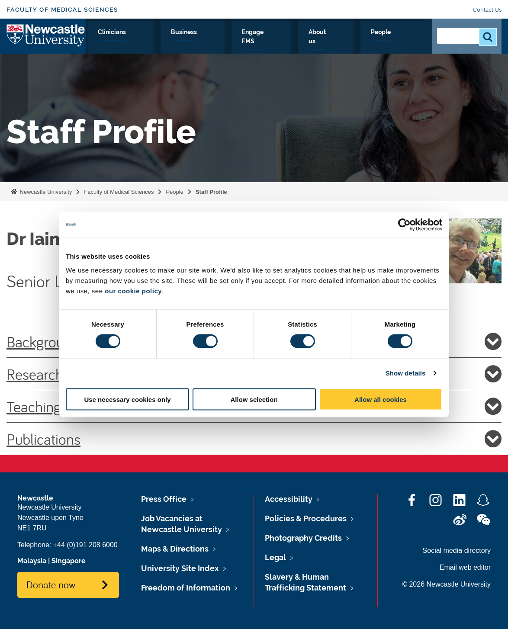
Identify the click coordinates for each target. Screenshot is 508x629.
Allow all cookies (380, 399)
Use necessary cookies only (127, 399)
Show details (406, 373)
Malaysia (31, 561)
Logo (46, 40)
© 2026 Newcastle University (446, 584)
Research (143, 42)
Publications (254, 438)
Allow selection (253, 399)
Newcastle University (45, 192)
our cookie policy (133, 290)
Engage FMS (316, 42)
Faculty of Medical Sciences (62, 9)
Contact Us (487, 9)
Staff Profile (211, 192)
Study (182, 42)
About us (366, 42)
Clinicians (222, 42)
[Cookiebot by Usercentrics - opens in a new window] (404, 224)
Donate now (50, 584)
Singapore (68, 561)
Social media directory (457, 550)
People (406, 42)
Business (267, 42)
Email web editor (465, 567)
